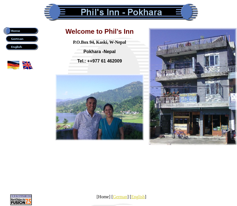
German (120, 196)
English (138, 196)
